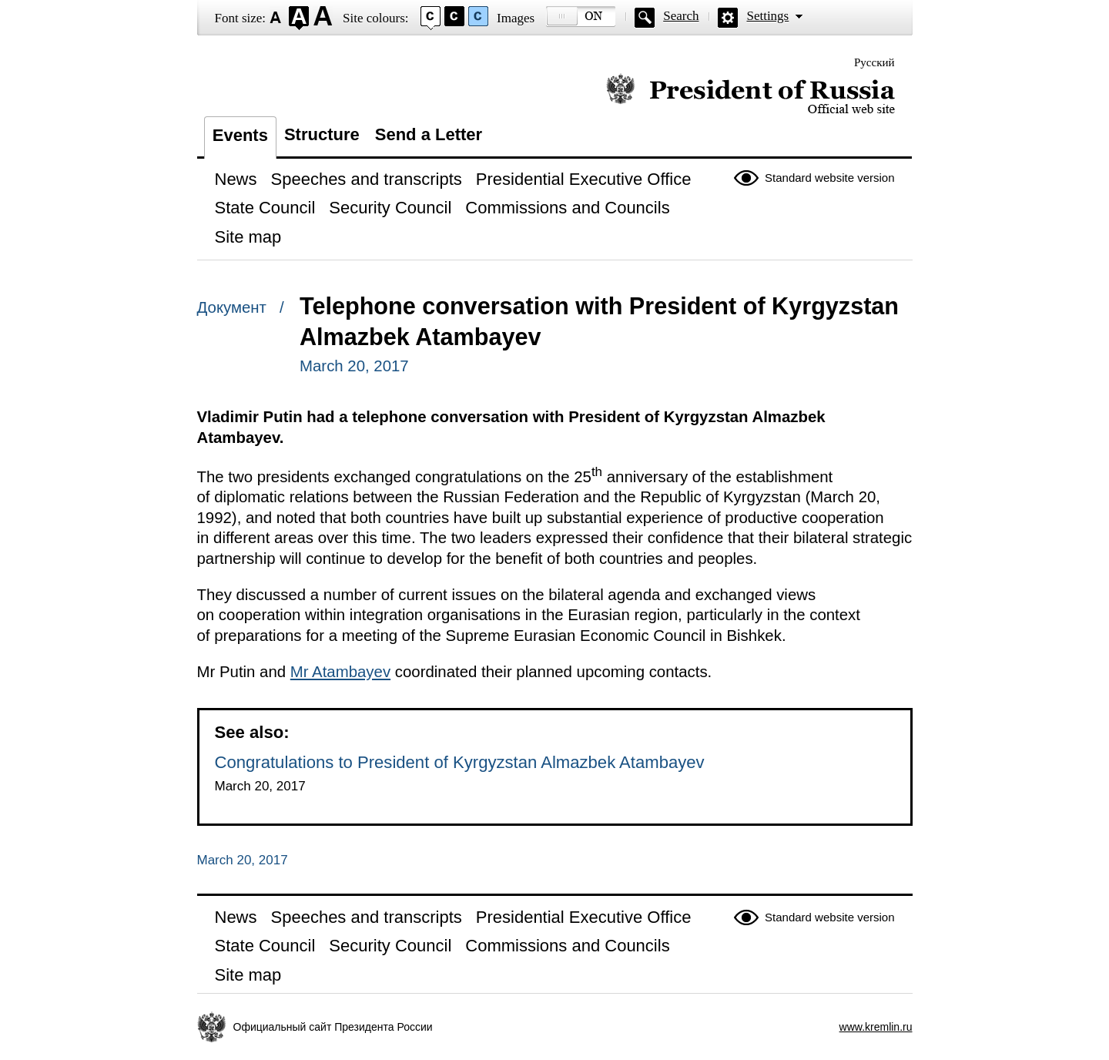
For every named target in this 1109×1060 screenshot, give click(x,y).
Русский (874, 62)
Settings (767, 15)
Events (240, 135)
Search (681, 15)
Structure (322, 134)
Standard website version (829, 177)
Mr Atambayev (340, 671)
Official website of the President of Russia (750, 94)
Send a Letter (428, 134)
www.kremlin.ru (876, 1027)
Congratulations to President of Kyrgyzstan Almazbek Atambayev (460, 762)
